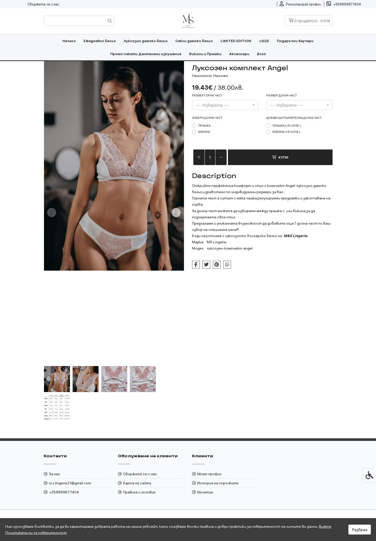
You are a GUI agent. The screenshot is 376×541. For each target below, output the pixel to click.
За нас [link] (54, 474)
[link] (300, 4)
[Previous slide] (52, 212)
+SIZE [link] (264, 40)
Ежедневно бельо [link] (100, 40)
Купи (280, 157)
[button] (57, 379)
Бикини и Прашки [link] (205, 53)
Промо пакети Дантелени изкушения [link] (145, 53)
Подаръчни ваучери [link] (295, 40)
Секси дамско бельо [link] (194, 40)
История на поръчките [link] (217, 483)
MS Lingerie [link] (216, 242)
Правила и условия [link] (139, 492)
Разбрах (359, 529)
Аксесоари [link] (239, 53)
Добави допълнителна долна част (294, 118)
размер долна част (281, 95)
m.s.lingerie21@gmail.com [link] (70, 483)
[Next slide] (176, 212)
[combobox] (225, 105)
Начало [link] (69, 40)
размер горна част (207, 95)
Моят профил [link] (209, 474)
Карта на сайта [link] (137, 483)
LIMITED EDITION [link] (236, 40)
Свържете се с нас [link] (43, 4)
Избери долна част (207, 118)
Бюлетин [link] (205, 492)
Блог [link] (261, 53)
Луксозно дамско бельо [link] (146, 40)
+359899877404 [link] (64, 492)
